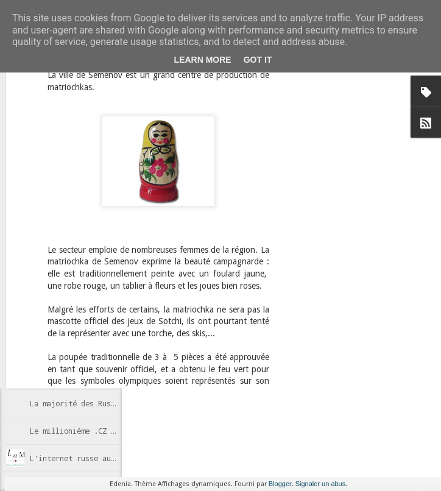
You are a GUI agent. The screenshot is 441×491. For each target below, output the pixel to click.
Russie (263, 350)
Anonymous (214, 334)
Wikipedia (214, 360)
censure (197, 350)
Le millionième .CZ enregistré (91, 431)
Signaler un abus (320, 483)
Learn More (202, 60)
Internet (231, 350)
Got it (258, 60)
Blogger (280, 483)
